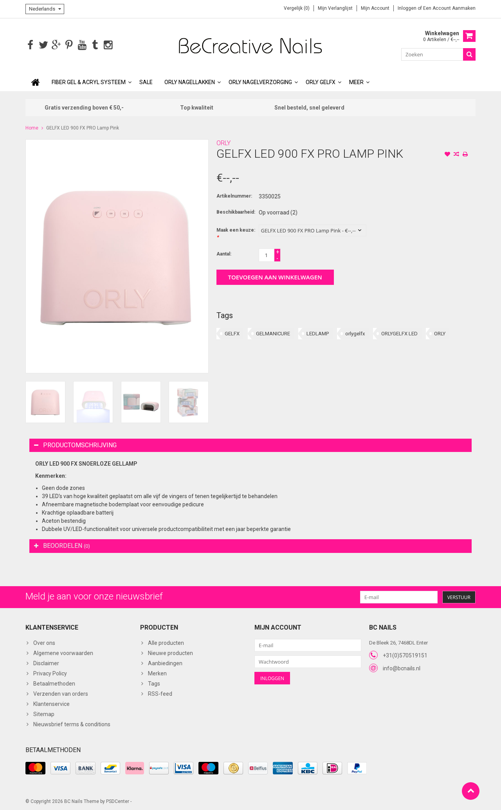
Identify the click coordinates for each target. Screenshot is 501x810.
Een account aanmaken (449, 8)
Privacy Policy (50, 673)
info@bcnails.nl (401, 667)
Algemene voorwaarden (63, 652)
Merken (157, 673)
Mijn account (375, 8)
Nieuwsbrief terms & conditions (71, 723)
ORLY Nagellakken (189, 81)
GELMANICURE (273, 333)
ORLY (223, 142)
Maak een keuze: (235, 233)
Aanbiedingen (165, 662)
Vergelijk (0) (297, 8)
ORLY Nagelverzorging (260, 81)
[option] (45, 401)
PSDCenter (117, 800)
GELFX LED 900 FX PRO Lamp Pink (82, 127)
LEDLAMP (317, 333)
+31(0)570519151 (405, 655)
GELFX (232, 333)
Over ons (44, 642)
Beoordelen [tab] (62, 545)
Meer (356, 81)
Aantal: (223, 253)
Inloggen (408, 8)
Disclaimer (46, 662)
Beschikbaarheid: (235, 211)
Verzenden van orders (60, 693)
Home (31, 127)
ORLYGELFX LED (399, 333)
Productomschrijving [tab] (75, 444)
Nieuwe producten (170, 652)
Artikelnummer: (234, 195)
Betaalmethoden (54, 683)
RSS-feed (160, 693)
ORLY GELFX (320, 81)
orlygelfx (355, 333)
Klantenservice (51, 703)
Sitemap (43, 713)
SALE (146, 81)
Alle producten (166, 642)
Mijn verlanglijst (335, 8)
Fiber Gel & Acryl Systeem (89, 81)
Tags (154, 683)
